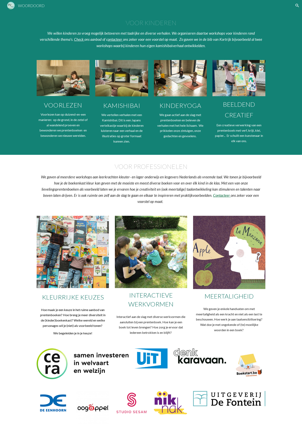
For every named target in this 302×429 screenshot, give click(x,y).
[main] (151, 33)
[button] (297, 5)
